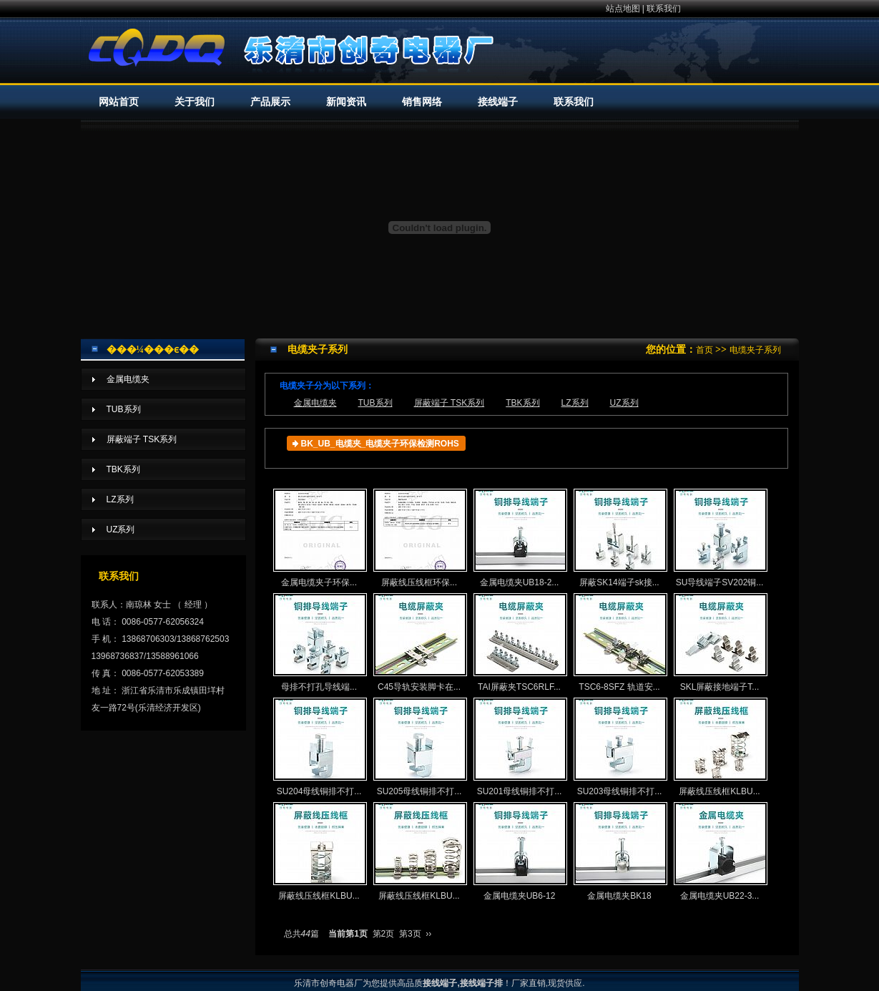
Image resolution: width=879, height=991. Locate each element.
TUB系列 (375, 403)
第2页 (384, 934)
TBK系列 (522, 403)
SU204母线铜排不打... (319, 747)
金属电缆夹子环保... (319, 538)
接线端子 (498, 102)
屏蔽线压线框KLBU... (720, 747)
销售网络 (422, 102)
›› (428, 934)
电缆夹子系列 (755, 350)
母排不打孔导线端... (319, 642)
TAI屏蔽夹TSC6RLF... (519, 642)
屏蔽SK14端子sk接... (620, 538)
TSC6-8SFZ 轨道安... (620, 642)
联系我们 (664, 9)
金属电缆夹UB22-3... (720, 851)
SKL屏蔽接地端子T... (720, 642)
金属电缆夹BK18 (620, 851)
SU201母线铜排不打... (519, 747)
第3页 (410, 934)
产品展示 (270, 102)
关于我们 (195, 102)
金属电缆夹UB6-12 (519, 851)
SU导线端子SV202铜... (720, 538)
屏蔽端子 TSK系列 (449, 403)
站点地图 (623, 9)
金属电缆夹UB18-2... (519, 538)
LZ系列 (575, 403)
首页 (704, 350)
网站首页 (119, 102)
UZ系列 (624, 403)
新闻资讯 (346, 102)
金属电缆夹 (315, 403)
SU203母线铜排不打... (620, 747)
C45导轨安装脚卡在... (419, 642)
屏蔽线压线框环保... (419, 538)
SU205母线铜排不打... (419, 747)
